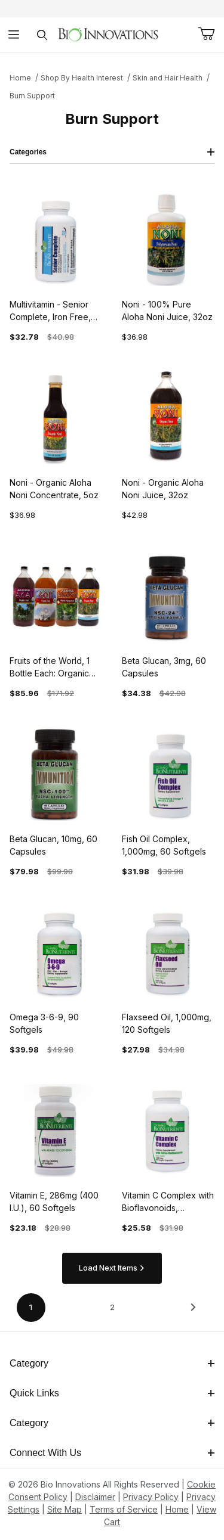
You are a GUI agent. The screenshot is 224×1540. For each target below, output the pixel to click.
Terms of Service (124, 1509)
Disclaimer (95, 1497)
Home (20, 77)
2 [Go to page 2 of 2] (112, 1307)
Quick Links (112, 1393)
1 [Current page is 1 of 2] (30, 1307)
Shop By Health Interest (82, 77)
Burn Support (32, 95)
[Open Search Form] (42, 34)
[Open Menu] (14, 34)
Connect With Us (112, 1453)
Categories (112, 152)
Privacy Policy (151, 1497)
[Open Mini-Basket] (206, 34)
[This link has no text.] (107, 34)
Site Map (64, 1509)
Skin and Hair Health (167, 77)
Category (112, 1363)
